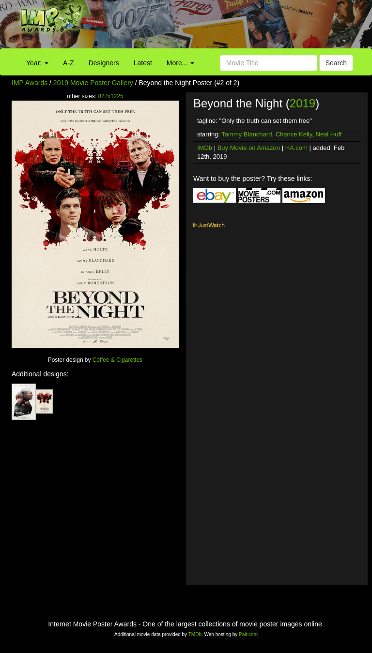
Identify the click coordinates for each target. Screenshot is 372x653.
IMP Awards (29, 83)
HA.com (296, 147)
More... (180, 63)
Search (336, 63)
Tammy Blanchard (246, 134)
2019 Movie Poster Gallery (93, 83)
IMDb (204, 147)
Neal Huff (329, 134)
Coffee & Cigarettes (118, 359)
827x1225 (110, 96)
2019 (302, 103)
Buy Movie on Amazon (248, 147)
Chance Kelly (294, 134)
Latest (143, 63)
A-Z (68, 63)
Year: (37, 63)
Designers (104, 63)
